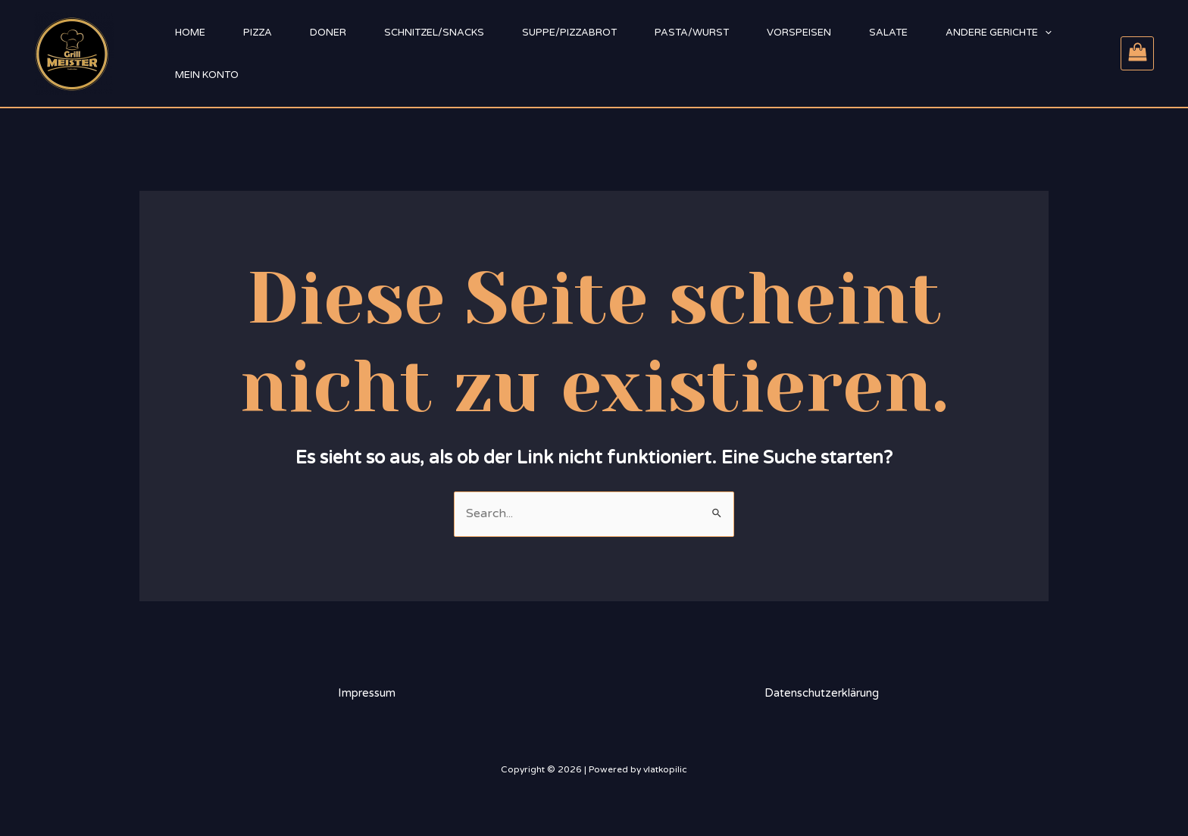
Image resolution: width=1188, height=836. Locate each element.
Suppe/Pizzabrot (569, 33)
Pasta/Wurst (692, 33)
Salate (888, 33)
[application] (1045, 32)
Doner (328, 33)
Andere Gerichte (999, 32)
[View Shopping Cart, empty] (1137, 53)
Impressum (366, 693)
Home (190, 33)
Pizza (257, 33)
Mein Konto (207, 75)
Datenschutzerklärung (821, 693)
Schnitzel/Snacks (434, 33)
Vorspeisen (799, 33)
